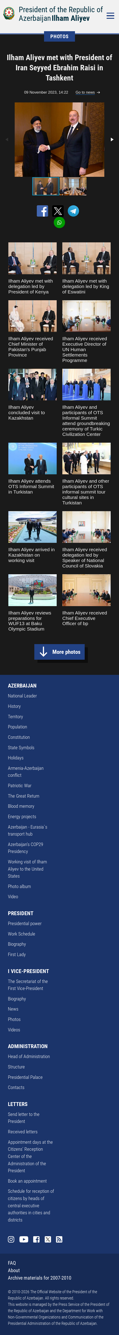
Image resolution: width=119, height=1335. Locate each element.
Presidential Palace (25, 1077)
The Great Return (23, 796)
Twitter (48, 1239)
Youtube (23, 1239)
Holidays (15, 758)
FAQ (12, 1263)
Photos (14, 1019)
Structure (16, 1067)
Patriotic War (19, 785)
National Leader (22, 696)
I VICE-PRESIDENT (28, 971)
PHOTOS (59, 36)
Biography (17, 944)
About (14, 1270)
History (14, 706)
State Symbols (21, 747)
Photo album (19, 886)
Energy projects (22, 816)
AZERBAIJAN (22, 686)
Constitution (19, 737)
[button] (111, 139)
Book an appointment (27, 1181)
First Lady (17, 954)
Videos (14, 1030)
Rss (59, 1239)
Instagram (11, 1239)
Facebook (36, 1239)
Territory (15, 716)
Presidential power (25, 923)
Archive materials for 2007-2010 (39, 1278)
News (13, 1009)
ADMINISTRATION (28, 1046)
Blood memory (21, 806)
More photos (66, 652)
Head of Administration (29, 1056)
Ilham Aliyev (71, 18)
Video (13, 896)
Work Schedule (21, 934)
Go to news (85, 92)
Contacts (16, 1087)
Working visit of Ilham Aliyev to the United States (27, 869)
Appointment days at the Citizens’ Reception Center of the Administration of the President (30, 1156)
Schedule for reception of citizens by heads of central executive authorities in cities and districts (31, 1205)
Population (17, 727)
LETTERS (18, 1104)
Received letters (22, 1131)
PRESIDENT (20, 913)
